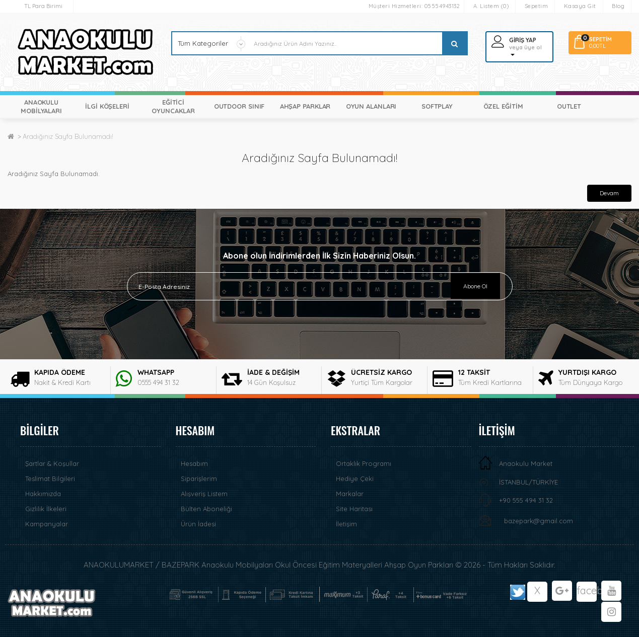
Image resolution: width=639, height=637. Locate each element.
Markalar (350, 494)
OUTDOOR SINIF (239, 106)
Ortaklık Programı (363, 463)
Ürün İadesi (198, 524)
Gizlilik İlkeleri (45, 509)
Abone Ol (475, 286)
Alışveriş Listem (204, 494)
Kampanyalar (46, 524)
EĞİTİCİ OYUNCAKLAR (173, 106)
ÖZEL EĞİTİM (503, 106)
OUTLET (569, 106)
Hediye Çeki (355, 478)
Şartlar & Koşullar (52, 463)
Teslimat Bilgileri (50, 478)
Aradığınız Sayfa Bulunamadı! (68, 136)
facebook (587, 590)
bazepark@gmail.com (538, 521)
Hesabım (194, 463)
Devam (609, 193)
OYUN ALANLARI (371, 106)
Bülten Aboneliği (206, 509)
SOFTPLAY (437, 106)
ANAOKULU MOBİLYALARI (41, 106)
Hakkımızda (43, 494)
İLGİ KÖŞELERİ (107, 106)
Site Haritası (354, 509)
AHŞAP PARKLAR (305, 106)
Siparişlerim (199, 478)
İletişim (346, 524)
